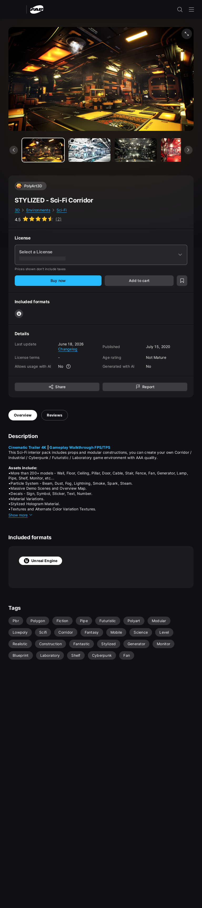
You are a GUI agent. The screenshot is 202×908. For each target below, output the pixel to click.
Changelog (68, 349)
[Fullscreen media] (186, 34)
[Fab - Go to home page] (36, 9)
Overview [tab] (23, 415)
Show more (20, 515)
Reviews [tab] (54, 415)
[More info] (68, 366)
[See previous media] (13, 150)
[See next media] (188, 150)
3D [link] (17, 210)
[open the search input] (180, 9)
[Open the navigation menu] (191, 9)
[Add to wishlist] (182, 280)
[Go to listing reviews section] (38, 219)
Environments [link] (38, 210)
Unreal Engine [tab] (40, 561)
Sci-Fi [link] (62, 210)
